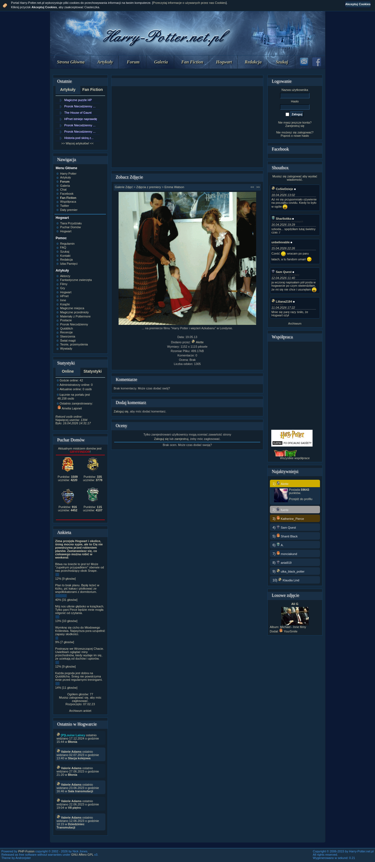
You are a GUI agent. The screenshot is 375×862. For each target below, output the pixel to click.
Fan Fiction (192, 62)
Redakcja (253, 62)
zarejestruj (181, 438)
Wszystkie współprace (295, 458)
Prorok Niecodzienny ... (80, 106)
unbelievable (281, 242)
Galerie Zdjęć (124, 187)
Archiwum (294, 323)
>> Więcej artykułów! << (77, 143)
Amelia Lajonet (70, 408)
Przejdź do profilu (301, 499)
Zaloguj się (121, 411)
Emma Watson (174, 187)
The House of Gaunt (78, 112)
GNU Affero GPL (82, 854)
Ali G (295, 604)
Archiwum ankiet (80, 710)
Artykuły (105, 62)
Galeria (161, 62)
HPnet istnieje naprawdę (80, 119)
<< (252, 187)
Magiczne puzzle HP (78, 100)
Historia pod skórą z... (79, 138)
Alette (197, 342)
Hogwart (224, 62)
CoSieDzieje (282, 189)
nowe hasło (301, 135)
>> (258, 187)
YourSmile (288, 631)
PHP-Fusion (26, 851)
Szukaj (282, 62)
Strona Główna (70, 62)
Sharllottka (282, 218)
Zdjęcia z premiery (148, 187)
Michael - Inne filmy (293, 627)
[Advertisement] (187, 126)
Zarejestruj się (294, 125)
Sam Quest (282, 272)
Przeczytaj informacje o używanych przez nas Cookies (189, 2)
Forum (133, 62)
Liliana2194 (282, 301)
